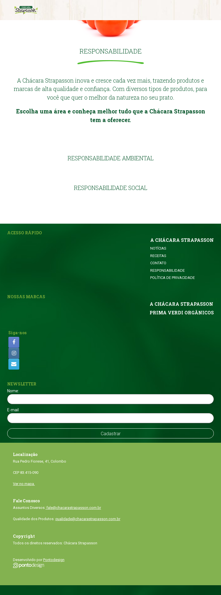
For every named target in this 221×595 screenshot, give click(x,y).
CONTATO (158, 263)
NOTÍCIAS (158, 248)
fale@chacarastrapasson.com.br (73, 507)
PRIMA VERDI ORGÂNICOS (182, 312)
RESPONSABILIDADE (167, 270)
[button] (110, 62)
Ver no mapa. (24, 484)
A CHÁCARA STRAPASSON (182, 240)
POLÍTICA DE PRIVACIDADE (172, 277)
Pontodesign (53, 560)
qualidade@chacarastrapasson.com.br (87, 519)
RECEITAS (158, 256)
